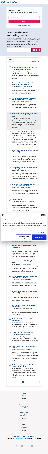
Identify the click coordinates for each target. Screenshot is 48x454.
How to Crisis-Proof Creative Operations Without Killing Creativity (24, 276)
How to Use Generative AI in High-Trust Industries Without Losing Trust (24, 98)
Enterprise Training (24, 406)
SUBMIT (24, 21)
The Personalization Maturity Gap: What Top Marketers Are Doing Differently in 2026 (24, 115)
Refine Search (11, 61)
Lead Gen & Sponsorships (24, 414)
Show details (41, 232)
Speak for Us (24, 418)
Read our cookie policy (21, 226)
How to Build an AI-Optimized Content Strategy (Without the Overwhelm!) (24, 132)
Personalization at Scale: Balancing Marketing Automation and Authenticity (24, 66)
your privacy (27, 25)
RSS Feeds (24, 397)
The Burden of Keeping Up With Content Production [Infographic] (24, 365)
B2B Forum (24, 407)
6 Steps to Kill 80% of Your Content (23, 332)
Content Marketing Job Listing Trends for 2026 (25, 261)
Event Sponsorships (24, 415)
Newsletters (24, 398)
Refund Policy (24, 427)
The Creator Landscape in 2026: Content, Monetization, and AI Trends (24, 83)
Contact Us (24, 424)
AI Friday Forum (17, 199)
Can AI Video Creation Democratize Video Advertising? (25, 168)
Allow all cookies (39, 237)
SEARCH (36, 50)
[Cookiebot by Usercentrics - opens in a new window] (40, 215)
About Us (24, 395)
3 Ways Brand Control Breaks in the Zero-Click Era (25, 347)
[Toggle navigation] (45, 2)
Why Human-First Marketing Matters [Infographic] (23, 305)
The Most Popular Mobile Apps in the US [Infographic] (24, 292)
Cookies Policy (24, 431)
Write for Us (24, 416)
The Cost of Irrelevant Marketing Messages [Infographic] (25, 151)
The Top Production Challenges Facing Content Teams (24, 246)
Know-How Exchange (24, 426)
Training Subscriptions (24, 404)
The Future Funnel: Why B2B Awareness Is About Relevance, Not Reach (25, 185)
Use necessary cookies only (23, 237)
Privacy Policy (24, 430)
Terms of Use (24, 428)
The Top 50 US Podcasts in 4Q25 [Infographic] (22, 319)
